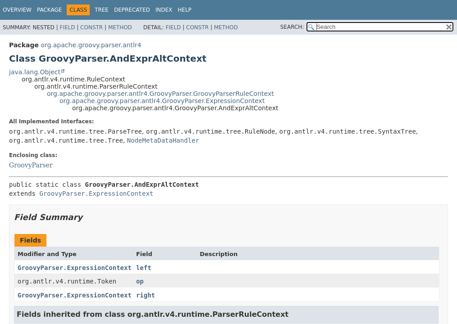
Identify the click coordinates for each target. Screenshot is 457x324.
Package (49, 10)
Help (185, 10)
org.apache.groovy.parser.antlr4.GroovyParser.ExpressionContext (162, 100)
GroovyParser (31, 165)
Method (120, 27)
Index (164, 10)
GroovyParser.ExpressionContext (96, 193)
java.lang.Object (34, 72)
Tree (102, 10)
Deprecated (132, 10)
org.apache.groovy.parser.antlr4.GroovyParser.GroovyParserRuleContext (160, 93)
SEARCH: (292, 27)
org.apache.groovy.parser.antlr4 (91, 45)
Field (67, 27)
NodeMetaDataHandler (163, 140)
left (143, 267)
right (145, 295)
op (140, 281)
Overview (17, 10)
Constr (91, 27)
